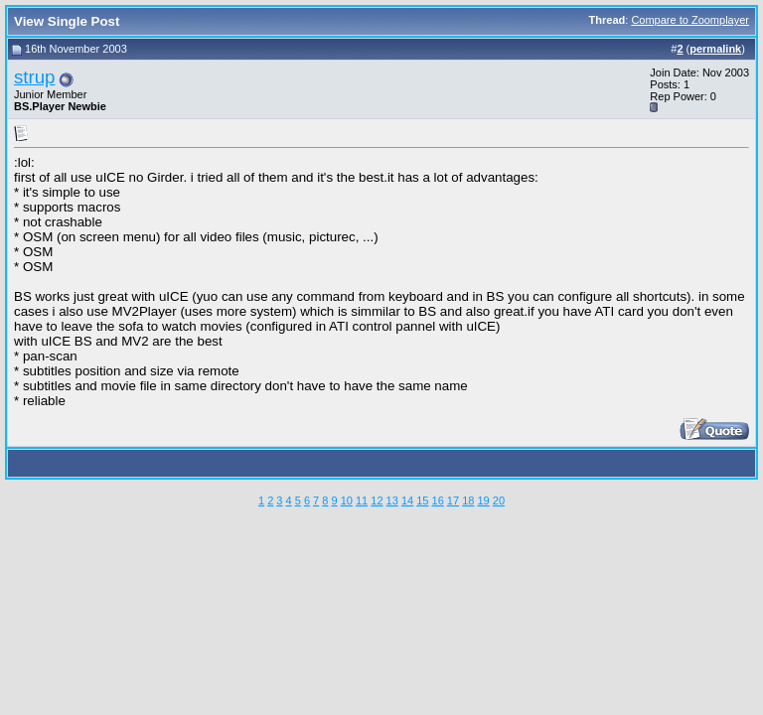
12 (376, 500)
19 (483, 500)
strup (34, 77)
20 (499, 500)
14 (407, 500)
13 (392, 500)
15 (422, 500)
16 (438, 500)
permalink (715, 49)
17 (453, 500)
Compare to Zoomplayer (690, 20)
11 (362, 500)
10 (347, 500)
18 (468, 500)
